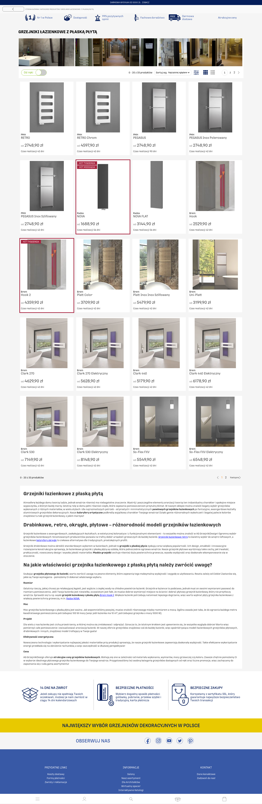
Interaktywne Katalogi (131, 790)
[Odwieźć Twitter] (179, 742)
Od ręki (28, 72)
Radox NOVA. (73, 598)
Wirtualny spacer (131, 786)
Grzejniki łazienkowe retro (173, 537)
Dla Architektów (131, 782)
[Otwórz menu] (37, 799)
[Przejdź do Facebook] (147, 742)
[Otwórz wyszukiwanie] (131, 799)
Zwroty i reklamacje (56, 782)
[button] (84, 799)
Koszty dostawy (55, 774)
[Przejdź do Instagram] (158, 742)
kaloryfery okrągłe (46, 540)
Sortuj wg (161, 72)
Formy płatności (56, 778)
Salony (131, 774)
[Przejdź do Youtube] (169, 742)
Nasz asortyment (131, 778)
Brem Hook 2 (107, 595)
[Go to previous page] (219, 72)
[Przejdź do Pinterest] (190, 742)
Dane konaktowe (206, 774)
